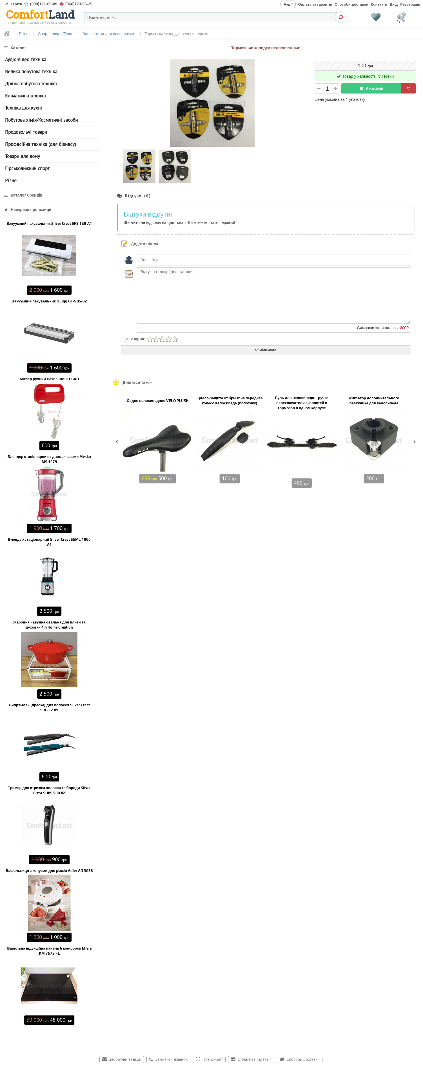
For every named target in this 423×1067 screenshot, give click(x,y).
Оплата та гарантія (315, 4)
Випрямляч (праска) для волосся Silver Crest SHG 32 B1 (49, 707)
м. (49, 4)
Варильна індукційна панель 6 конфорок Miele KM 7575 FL (49, 950)
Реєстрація (410, 4)
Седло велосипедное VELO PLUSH (157, 401)
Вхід (394, 4)
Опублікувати (265, 350)
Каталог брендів (27, 195)
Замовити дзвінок (171, 1059)
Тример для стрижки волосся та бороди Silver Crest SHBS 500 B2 (49, 790)
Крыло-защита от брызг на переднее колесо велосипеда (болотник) (230, 401)
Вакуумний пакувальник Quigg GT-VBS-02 (49, 301)
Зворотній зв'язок (125, 1059)
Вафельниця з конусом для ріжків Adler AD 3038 (49, 870)
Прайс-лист (212, 1059)
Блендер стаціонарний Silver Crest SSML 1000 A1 (49, 542)
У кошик (375, 88)
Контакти (379, 4)
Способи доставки (351, 4)
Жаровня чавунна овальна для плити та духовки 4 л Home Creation (49, 624)
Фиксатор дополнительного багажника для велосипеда (374, 401)
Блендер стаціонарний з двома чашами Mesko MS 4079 (49, 459)
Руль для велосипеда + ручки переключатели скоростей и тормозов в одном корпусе (302, 403)
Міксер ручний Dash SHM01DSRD (49, 379)
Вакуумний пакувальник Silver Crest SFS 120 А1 (49, 223)
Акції (288, 4)
